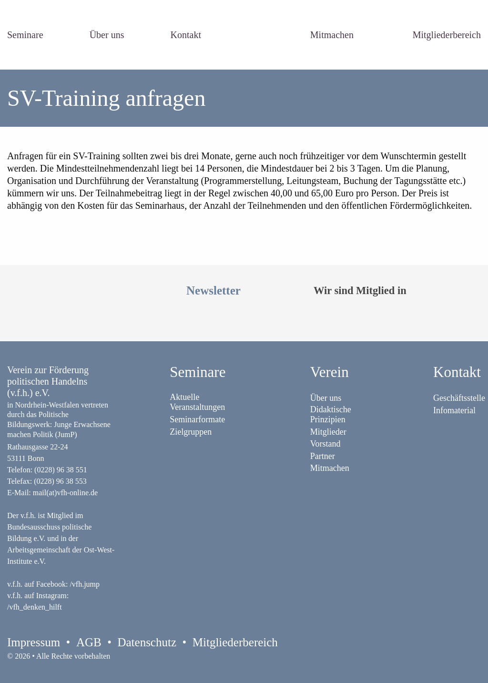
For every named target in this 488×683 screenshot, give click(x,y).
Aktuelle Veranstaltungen (197, 402)
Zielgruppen (191, 432)
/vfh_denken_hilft (34, 607)
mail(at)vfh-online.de (65, 493)
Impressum (33, 642)
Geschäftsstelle (459, 398)
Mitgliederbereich (447, 35)
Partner (322, 456)
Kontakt (186, 35)
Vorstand (325, 444)
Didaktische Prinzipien (330, 414)
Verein (329, 372)
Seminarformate (197, 419)
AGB (89, 642)
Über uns (107, 35)
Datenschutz (146, 642)
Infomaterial (454, 410)
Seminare (25, 35)
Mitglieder (328, 432)
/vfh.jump (85, 584)
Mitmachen (332, 35)
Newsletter (213, 290)
